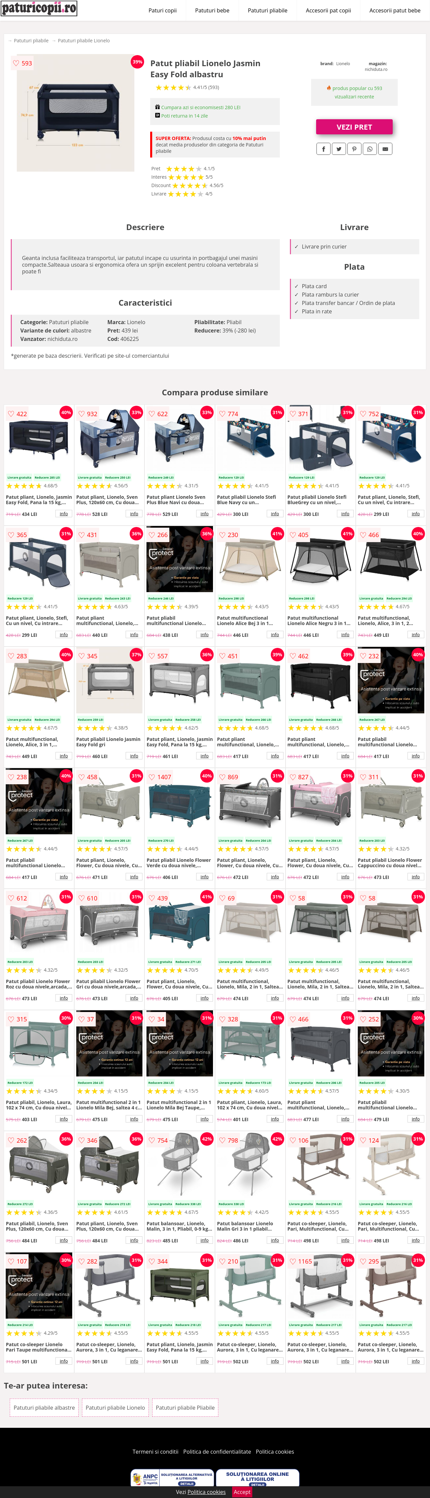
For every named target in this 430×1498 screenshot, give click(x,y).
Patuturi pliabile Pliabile (185, 1407)
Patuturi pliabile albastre (44, 1407)
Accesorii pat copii (328, 10)
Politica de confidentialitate (217, 1451)
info (64, 514)
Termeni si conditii (156, 1451)
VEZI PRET (354, 127)
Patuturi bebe (212, 10)
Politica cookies (275, 1451)
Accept (242, 1492)
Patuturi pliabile (268, 10)
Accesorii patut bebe (395, 10)
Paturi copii (162, 10)
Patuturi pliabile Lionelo (84, 40)
